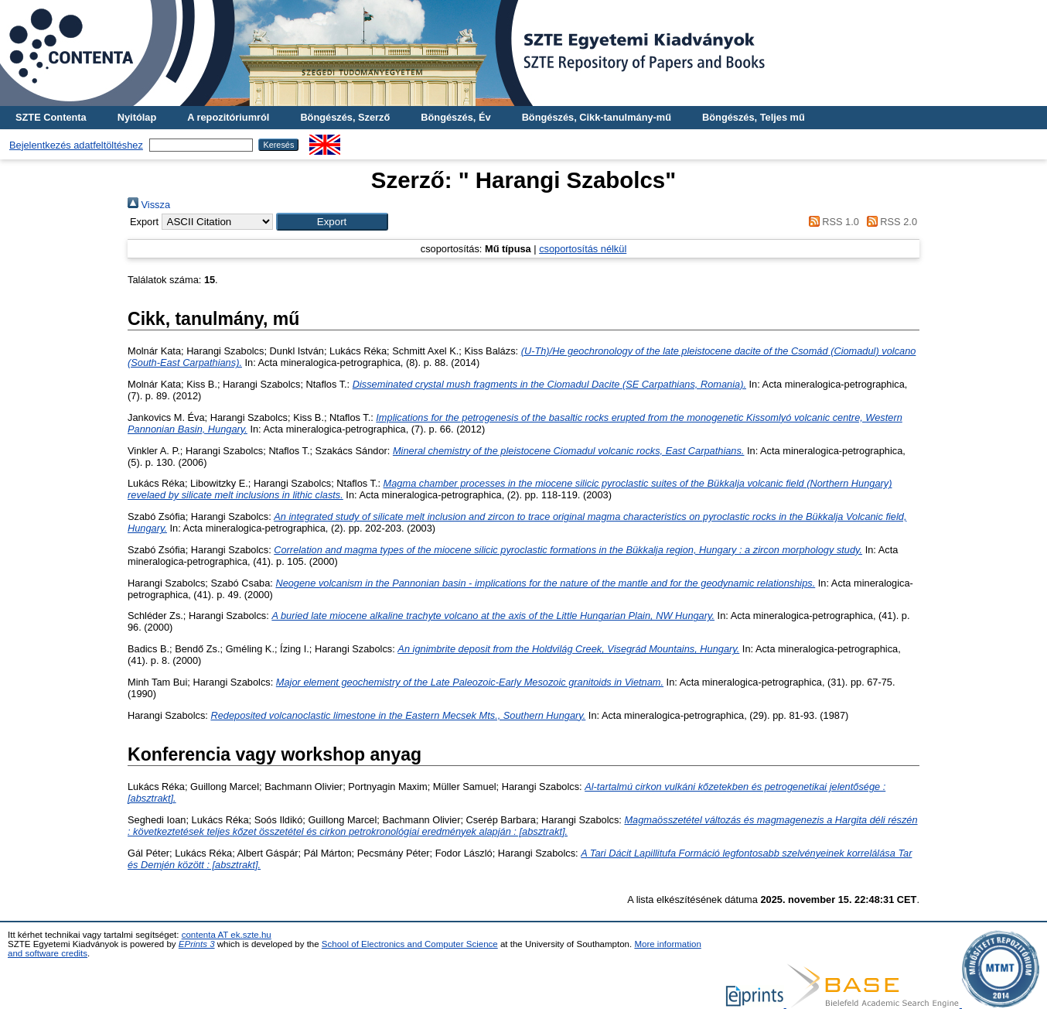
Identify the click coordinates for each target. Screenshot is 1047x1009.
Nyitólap (137, 117)
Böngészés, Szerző (345, 117)
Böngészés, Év (455, 117)
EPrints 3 (197, 944)
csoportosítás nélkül (582, 249)
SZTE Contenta (51, 117)
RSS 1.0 (831, 221)
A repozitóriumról (228, 117)
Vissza (149, 204)
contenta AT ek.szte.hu (226, 934)
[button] (332, 222)
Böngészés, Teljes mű (753, 117)
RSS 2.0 (889, 221)
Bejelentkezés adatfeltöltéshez (76, 145)
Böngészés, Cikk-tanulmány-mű (596, 117)
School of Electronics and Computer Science (410, 944)
